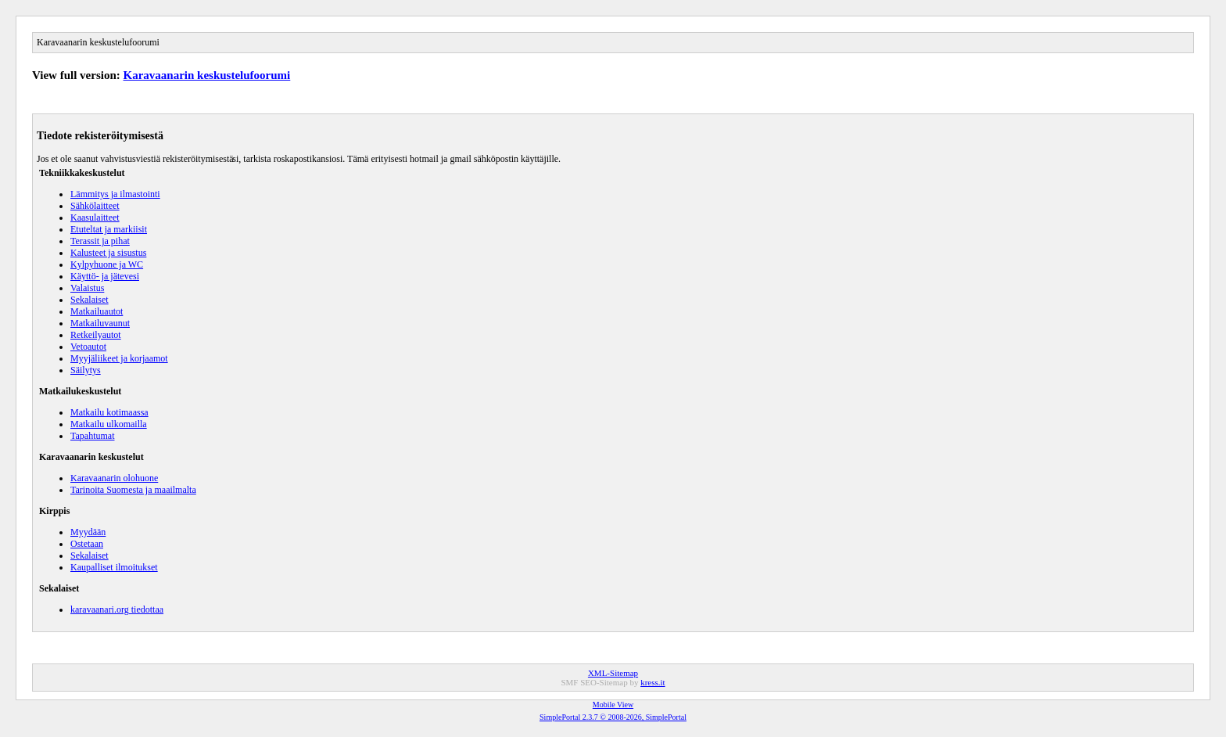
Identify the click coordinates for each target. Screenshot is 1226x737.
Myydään (88, 532)
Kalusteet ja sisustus (108, 252)
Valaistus (87, 287)
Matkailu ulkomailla (108, 424)
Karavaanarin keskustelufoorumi (207, 75)
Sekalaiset (89, 299)
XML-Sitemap (613, 673)
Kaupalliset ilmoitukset (114, 567)
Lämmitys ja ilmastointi (115, 194)
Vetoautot (88, 346)
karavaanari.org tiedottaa (116, 609)
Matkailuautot (96, 311)
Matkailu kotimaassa (109, 412)
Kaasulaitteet (95, 217)
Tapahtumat (92, 435)
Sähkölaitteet (95, 205)
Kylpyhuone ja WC (106, 264)
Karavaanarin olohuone (114, 478)
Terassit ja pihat (100, 240)
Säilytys (85, 370)
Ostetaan (86, 543)
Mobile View (613, 704)
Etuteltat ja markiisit (108, 229)
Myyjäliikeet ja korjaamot (119, 358)
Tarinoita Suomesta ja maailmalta (133, 489)
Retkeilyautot (95, 334)
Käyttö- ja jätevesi (104, 276)
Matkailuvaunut (100, 323)
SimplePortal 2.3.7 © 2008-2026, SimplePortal (613, 717)
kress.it (652, 682)
